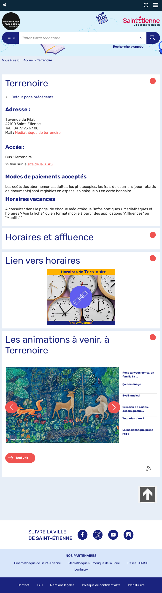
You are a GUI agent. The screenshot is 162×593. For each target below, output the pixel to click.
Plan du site (136, 585)
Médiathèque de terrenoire (38, 132)
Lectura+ (81, 569)
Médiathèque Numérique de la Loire (94, 563)
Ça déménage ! (132, 384)
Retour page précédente (33, 97)
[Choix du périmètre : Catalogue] (10, 38)
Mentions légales (62, 585)
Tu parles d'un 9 (133, 418)
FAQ (40, 585)
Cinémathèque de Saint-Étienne (37, 563)
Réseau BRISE (137, 563)
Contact (23, 585)
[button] (4, 5)
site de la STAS (40, 164)
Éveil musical (131, 395)
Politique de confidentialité (101, 585)
